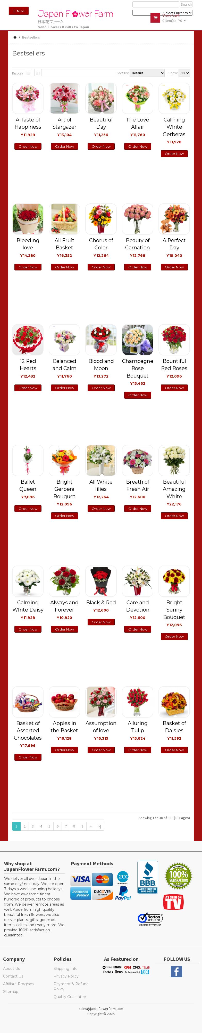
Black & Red (101, 605)
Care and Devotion (137, 609)
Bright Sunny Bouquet (174, 613)
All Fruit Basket (64, 247)
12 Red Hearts (28, 368)
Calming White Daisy (28, 609)
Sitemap (10, 991)
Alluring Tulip (138, 730)
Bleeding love (27, 247)
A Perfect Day (174, 247)
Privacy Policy (66, 976)
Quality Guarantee (70, 996)
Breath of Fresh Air (137, 489)
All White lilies (101, 489)
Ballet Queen (27, 489)
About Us (11, 968)
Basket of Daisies (174, 730)
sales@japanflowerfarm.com (101, 1008)
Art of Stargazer (64, 127)
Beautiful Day (101, 127)
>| (99, 826)
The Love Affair (137, 127)
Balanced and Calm (65, 368)
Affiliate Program (18, 984)
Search (186, 4)
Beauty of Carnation (137, 247)
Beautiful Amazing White (174, 492)
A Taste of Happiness (27, 127)
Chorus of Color (101, 247)
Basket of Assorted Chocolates (28, 734)
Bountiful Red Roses (174, 368)
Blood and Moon (101, 368)
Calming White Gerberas (174, 130)
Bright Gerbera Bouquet (64, 492)
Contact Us (13, 976)
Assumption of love (101, 730)
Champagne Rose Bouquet (137, 372)
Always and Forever (64, 609)
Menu (19, 11)
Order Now (28, 146)
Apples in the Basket (64, 730)
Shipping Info (66, 968)
